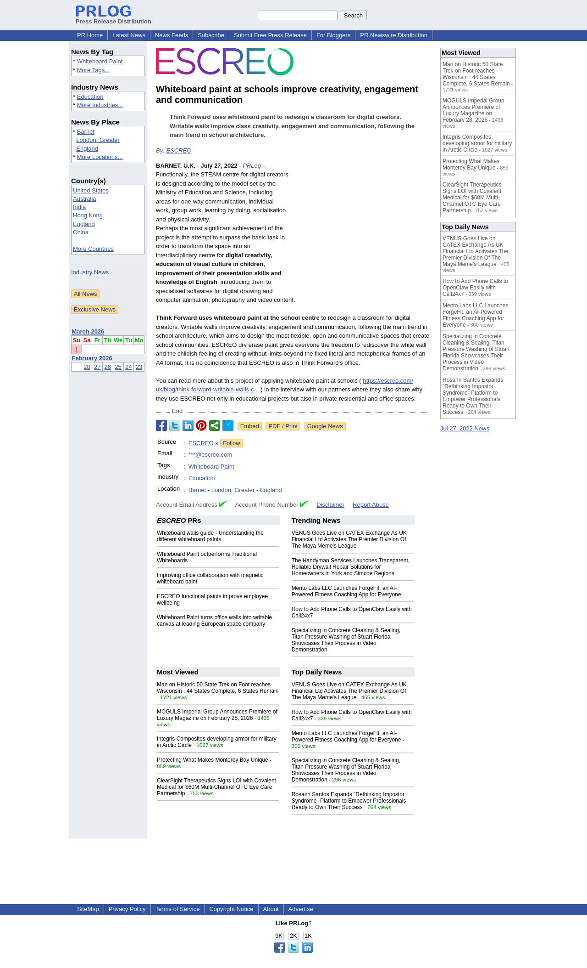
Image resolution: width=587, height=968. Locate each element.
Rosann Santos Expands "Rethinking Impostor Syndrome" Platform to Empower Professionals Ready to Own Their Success (349, 800)
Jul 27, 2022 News (464, 428)
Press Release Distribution (113, 18)
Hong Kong (88, 215)
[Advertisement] (362, 228)
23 (139, 366)
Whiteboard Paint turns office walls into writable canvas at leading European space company (214, 620)
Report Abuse (371, 504)
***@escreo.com (210, 454)
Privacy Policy (127, 909)
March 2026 (88, 331)
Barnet (85, 131)
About (271, 909)
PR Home (90, 35)
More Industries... (100, 105)
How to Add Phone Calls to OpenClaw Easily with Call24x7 (475, 287)
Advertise (300, 909)
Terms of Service (177, 909)
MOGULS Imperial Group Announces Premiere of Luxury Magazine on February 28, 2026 (217, 714)
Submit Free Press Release (270, 35)
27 (97, 366)
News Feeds (171, 35)
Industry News (90, 272)
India (79, 207)
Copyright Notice (231, 909)
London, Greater (98, 139)
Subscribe (211, 35)
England (87, 148)
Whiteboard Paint (100, 61)
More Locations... (100, 156)
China (81, 232)
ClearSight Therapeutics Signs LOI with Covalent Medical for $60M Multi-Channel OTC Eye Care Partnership (216, 787)
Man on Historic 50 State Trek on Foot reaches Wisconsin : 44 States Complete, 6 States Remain (217, 687)
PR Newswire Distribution (393, 35)
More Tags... (93, 70)
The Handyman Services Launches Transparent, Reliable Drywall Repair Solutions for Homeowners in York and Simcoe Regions (351, 567)
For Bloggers (333, 35)
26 (108, 366)
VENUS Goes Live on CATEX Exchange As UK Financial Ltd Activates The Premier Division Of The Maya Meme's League (349, 539)
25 (118, 366)
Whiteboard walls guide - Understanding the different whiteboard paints (210, 536)
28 (86, 366)
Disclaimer (330, 504)
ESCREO (178, 150)
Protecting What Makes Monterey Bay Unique (212, 760)
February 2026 (92, 358)
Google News (325, 426)
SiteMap (88, 909)
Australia (84, 198)
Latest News (128, 35)
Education (90, 96)
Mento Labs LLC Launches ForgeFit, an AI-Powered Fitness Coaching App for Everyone (346, 591)
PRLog (252, 165)
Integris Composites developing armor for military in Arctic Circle (477, 143)
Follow (231, 443)
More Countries (93, 248)
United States (91, 190)
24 (128, 366)
